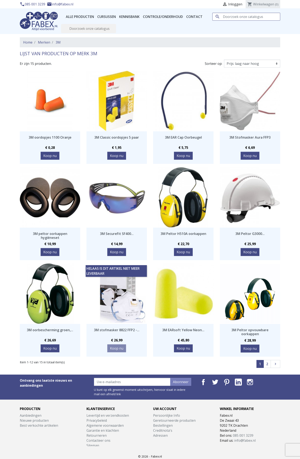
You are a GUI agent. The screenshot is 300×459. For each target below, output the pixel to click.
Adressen (160, 435)
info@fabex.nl (60, 4)
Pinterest (226, 382)
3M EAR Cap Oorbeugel (183, 137)
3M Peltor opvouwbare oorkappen (250, 332)
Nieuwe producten (34, 420)
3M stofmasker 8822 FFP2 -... (116, 330)
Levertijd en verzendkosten (107, 415)
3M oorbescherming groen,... (50, 330)
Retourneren (96, 435)
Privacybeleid (96, 420)
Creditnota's (162, 430)
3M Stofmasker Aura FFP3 (250, 137)
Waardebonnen (165, 440)
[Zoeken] (246, 17)
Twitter (215, 382)
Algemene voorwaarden (105, 425)
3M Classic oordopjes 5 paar (116, 137)
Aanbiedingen (30, 415)
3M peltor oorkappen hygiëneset (50, 235)
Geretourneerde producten (174, 420)
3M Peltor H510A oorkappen (183, 233)
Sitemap (92, 445)
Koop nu (50, 155)
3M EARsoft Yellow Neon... (183, 330)
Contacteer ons (98, 440)
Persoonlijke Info (166, 415)
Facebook (203, 382)
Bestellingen (163, 425)
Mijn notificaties (165, 445)
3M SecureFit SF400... (117, 233)
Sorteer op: (213, 63)
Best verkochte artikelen (39, 425)
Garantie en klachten (102, 430)
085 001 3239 (33, 4)
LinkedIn (238, 382)
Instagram (250, 382)
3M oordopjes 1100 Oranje (50, 137)
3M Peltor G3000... (250, 233)
